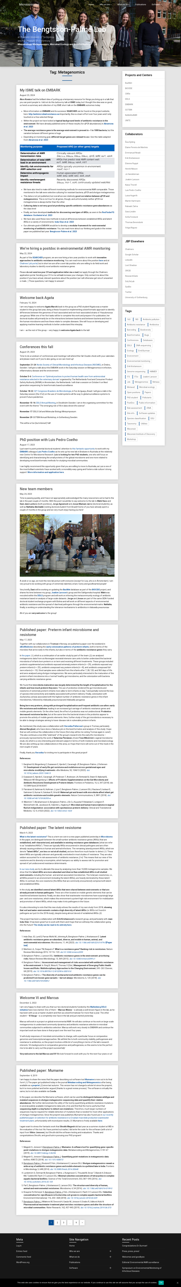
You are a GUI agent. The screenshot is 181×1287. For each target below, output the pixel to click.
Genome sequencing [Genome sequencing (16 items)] (136, 371)
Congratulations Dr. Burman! (134, 1246)
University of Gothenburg (136, 297)
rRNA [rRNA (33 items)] (148, 408)
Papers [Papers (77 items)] (148, 392)
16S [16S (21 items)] (129, 319)
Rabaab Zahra (131, 206)
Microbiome (107, 837)
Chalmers (129, 249)
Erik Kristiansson (132, 158)
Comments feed (23, 1257)
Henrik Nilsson (131, 169)
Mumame (89, 1079)
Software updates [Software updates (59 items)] (147, 413)
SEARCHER (38, 257)
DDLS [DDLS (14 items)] (129, 345)
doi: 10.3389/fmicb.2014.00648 (64, 1169)
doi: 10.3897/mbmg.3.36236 (43, 1153)
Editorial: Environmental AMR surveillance (140, 1262)
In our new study (27, 869)
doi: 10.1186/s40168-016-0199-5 (97, 1188)
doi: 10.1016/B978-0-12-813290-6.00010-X (52, 971)
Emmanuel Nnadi (132, 153)
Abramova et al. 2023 (38, 140)
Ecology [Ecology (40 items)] (130, 351)
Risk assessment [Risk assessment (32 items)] (134, 408)
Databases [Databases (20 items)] (148, 340)
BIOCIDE (96, 589)
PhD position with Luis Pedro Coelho (49, 440)
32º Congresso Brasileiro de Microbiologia (52, 391)
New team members (36, 489)
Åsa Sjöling (130, 142)
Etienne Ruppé (131, 163)
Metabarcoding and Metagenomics (84, 1082)
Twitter (128, 292)
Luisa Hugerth (131, 195)
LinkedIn (128, 260)
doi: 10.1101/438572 (54, 1160)
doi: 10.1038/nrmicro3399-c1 (82, 959)
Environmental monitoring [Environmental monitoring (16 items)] (138, 361)
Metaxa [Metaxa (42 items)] (156, 382)
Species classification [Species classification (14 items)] (136, 418)
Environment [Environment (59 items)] (132, 356)
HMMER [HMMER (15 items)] (153, 371)
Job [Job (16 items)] (128, 382)
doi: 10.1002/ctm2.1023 (61, 811)
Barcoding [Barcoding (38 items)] (131, 330)
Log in (18, 1246)
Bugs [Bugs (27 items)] (147, 335)
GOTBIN (128, 110)
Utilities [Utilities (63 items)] (144, 424)
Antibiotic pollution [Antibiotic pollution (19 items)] (151, 319)
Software (156, 4)
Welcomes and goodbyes (133, 1257)
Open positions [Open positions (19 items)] (133, 392)
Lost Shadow (131, 265)
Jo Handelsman (132, 174)
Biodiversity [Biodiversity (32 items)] (145, 330)
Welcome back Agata (37, 298)
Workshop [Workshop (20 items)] (131, 439)
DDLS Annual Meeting (46, 403)
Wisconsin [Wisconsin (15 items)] (131, 429)
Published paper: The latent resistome (50, 828)
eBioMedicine (26, 647)
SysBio (128, 287)
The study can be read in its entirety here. (53, 925)
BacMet (66, 589)
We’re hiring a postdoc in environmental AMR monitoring (65, 248)
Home (91, 4)
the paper (26, 655)
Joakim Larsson (59, 592)
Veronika (39, 752)
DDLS (40, 595)
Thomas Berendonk (134, 222)
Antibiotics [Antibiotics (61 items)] (154, 324)
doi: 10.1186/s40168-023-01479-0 (90, 942)
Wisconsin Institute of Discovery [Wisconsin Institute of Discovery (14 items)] (141, 434)
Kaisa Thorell (131, 185)
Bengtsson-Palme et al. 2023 (63, 231)
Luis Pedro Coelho (46, 452)
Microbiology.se (29, 4)
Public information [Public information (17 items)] (147, 403)
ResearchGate (131, 276)
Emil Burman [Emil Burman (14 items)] (144, 351)
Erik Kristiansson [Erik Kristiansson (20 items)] (134, 366)
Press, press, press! (130, 1251)
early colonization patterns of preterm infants (67, 647)
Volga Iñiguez (131, 228)
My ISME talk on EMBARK (40, 90)
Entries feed (21, 1251)
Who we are (105, 4)
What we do (122, 4)
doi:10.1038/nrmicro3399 (71, 952)
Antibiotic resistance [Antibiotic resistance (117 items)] (136, 324)
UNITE (128, 120)
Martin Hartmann (132, 201)
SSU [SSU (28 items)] (152, 418)
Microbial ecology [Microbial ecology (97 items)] (147, 387)
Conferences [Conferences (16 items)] (133, 340)
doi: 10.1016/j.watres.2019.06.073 (95, 1207)
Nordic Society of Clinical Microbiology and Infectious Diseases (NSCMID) (69, 365)
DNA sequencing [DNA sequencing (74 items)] (143, 345)
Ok (161, 1283)
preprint (36, 1085)
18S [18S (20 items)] (136, 319)
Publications (140, 4)
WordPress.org (22, 1262)
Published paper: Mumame (41, 1070)
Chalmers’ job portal (29, 263)
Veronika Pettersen (73, 726)
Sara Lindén (130, 211)
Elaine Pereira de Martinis (136, 147)
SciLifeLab (129, 281)
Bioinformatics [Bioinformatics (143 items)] (133, 335)
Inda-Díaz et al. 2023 (64, 222)
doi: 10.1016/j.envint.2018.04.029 (82, 1198)
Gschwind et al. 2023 (42, 215)
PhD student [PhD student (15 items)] (132, 397)
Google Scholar (132, 254)
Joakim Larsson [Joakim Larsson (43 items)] (150, 377)
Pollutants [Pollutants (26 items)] (146, 397)
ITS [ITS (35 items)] (128, 377)
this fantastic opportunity (83, 449)
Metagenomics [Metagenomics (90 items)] (141, 382)
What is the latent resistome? (33, 837)
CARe (127, 94)
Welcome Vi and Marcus (39, 998)
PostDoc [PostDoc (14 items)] (130, 403)
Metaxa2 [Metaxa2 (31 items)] (131, 387)
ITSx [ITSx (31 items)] (136, 377)
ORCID (128, 271)
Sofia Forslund (131, 217)
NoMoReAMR (131, 115)
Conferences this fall (36, 347)
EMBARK (24, 452)
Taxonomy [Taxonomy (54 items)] (131, 424)
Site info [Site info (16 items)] (130, 413)
